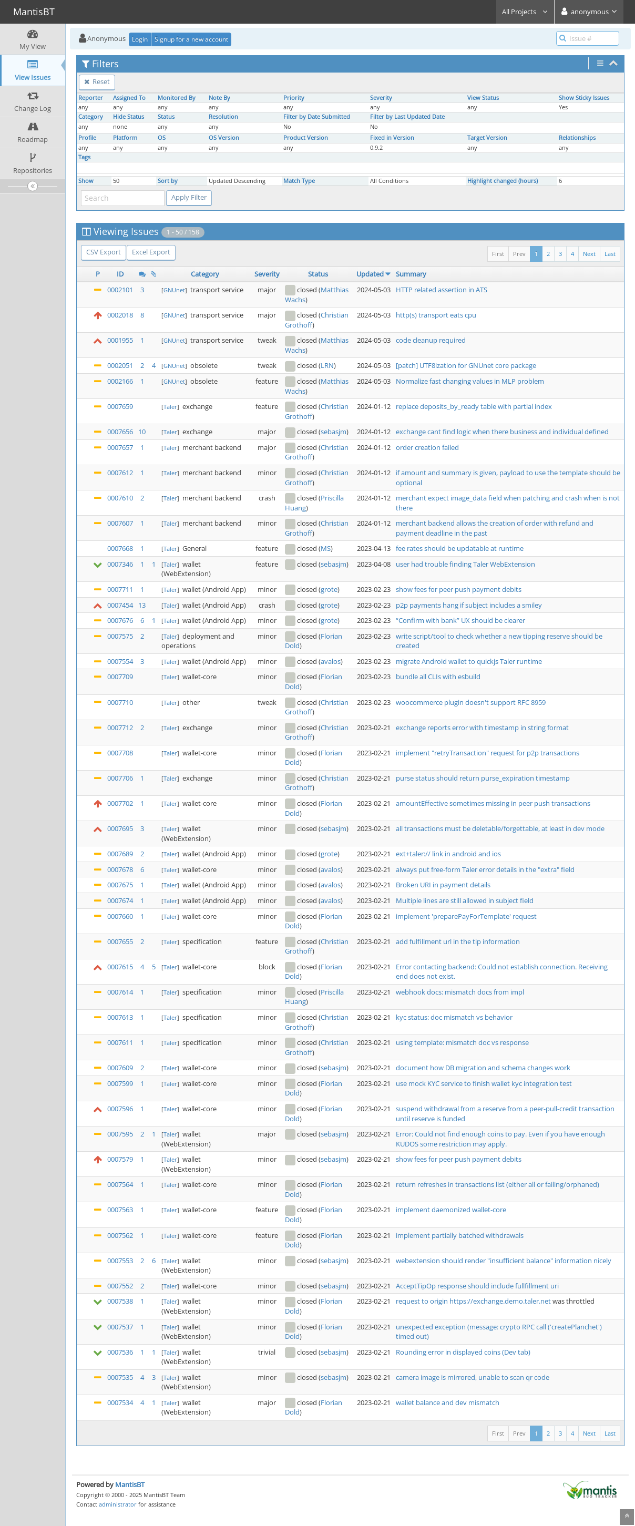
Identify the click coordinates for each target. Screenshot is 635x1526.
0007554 (120, 661)
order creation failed (427, 447)
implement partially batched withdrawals (460, 1235)
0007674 (120, 900)
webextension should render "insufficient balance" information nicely (503, 1260)
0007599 (120, 1083)
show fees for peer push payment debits (458, 589)
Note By (219, 97)
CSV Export (103, 252)
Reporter (90, 97)
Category (90, 116)
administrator (118, 1504)
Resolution (223, 116)
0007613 (120, 1017)
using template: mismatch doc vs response (462, 1042)
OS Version (224, 137)
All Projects (525, 11)
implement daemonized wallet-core (451, 1209)
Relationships (577, 137)
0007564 (120, 1184)
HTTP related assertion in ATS (441, 289)
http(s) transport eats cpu (436, 315)
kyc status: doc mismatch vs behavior (454, 1017)
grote (329, 589)
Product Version (305, 137)
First (498, 254)
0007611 (120, 1042)
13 (142, 605)
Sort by (168, 181)
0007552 (120, 1286)
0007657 (120, 447)
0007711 (120, 589)
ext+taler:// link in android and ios (448, 853)
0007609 (120, 1067)
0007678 (120, 869)
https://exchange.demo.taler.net (500, 1301)
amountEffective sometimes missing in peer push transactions (493, 803)
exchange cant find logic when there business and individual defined (502, 431)
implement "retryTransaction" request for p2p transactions (487, 752)
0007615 (120, 966)
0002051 (120, 365)
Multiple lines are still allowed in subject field (465, 900)
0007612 (120, 472)
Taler (170, 407)
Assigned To (129, 97)
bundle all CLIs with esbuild (438, 676)
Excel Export (151, 252)
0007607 (120, 523)
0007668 (120, 548)
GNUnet (174, 290)
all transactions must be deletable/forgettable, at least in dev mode (500, 828)
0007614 (120, 992)
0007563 (120, 1209)
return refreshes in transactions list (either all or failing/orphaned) (497, 1184)
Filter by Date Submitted (316, 116)
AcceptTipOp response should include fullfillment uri (477, 1286)
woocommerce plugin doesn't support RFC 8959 (471, 702)
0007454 (120, 605)
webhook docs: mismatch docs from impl (460, 992)
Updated (370, 274)
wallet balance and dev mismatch (447, 1402)
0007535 (120, 1377)
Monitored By (177, 97)
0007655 (120, 941)
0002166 (120, 381)
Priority (293, 97)
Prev (519, 254)
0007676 (120, 620)
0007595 (120, 1134)
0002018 (120, 315)
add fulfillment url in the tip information (458, 941)
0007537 (120, 1327)
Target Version (487, 137)
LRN (327, 365)
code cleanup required (431, 340)
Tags (84, 157)
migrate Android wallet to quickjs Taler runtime (469, 661)
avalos (331, 661)
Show (86, 181)
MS (326, 548)
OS (162, 137)
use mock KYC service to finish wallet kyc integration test (484, 1083)
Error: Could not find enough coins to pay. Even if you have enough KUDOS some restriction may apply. (500, 1139)
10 (142, 431)
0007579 (120, 1159)
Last (610, 254)
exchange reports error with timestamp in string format (482, 727)
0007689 (120, 853)
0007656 (120, 431)
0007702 (120, 803)
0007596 (120, 1108)
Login (140, 39)
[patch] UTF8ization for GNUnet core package (466, 365)
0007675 (120, 884)
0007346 (120, 564)
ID (120, 274)
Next (589, 254)
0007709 (120, 676)
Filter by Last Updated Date (407, 116)
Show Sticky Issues (584, 97)
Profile (87, 137)
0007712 (120, 727)
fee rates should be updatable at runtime (460, 548)
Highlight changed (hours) (502, 181)
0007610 (120, 498)
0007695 (120, 828)
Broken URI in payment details (443, 884)
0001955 (120, 340)
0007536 (120, 1352)
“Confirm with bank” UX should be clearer (460, 620)
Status (166, 116)
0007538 (120, 1301)
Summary (411, 274)
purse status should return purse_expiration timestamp (483, 778)
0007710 (120, 702)
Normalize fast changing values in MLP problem (470, 381)
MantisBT (130, 1484)
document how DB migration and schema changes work (483, 1067)
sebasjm (333, 431)
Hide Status (128, 116)
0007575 (120, 636)
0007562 (120, 1235)
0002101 (120, 289)
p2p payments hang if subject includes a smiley (469, 605)
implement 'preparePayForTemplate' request (466, 916)
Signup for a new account (191, 39)
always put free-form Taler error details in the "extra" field (485, 869)
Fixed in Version (392, 137)
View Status (483, 97)
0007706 (120, 778)
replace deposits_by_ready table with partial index (474, 406)
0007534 (120, 1402)
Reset (97, 81)
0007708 (120, 752)
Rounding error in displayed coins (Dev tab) (463, 1352)
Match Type (299, 181)
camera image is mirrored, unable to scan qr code (472, 1377)
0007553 (120, 1260)
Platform (125, 137)
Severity (381, 97)
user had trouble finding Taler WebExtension (465, 564)
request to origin (422, 1301)
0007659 (120, 406)
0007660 (120, 916)
